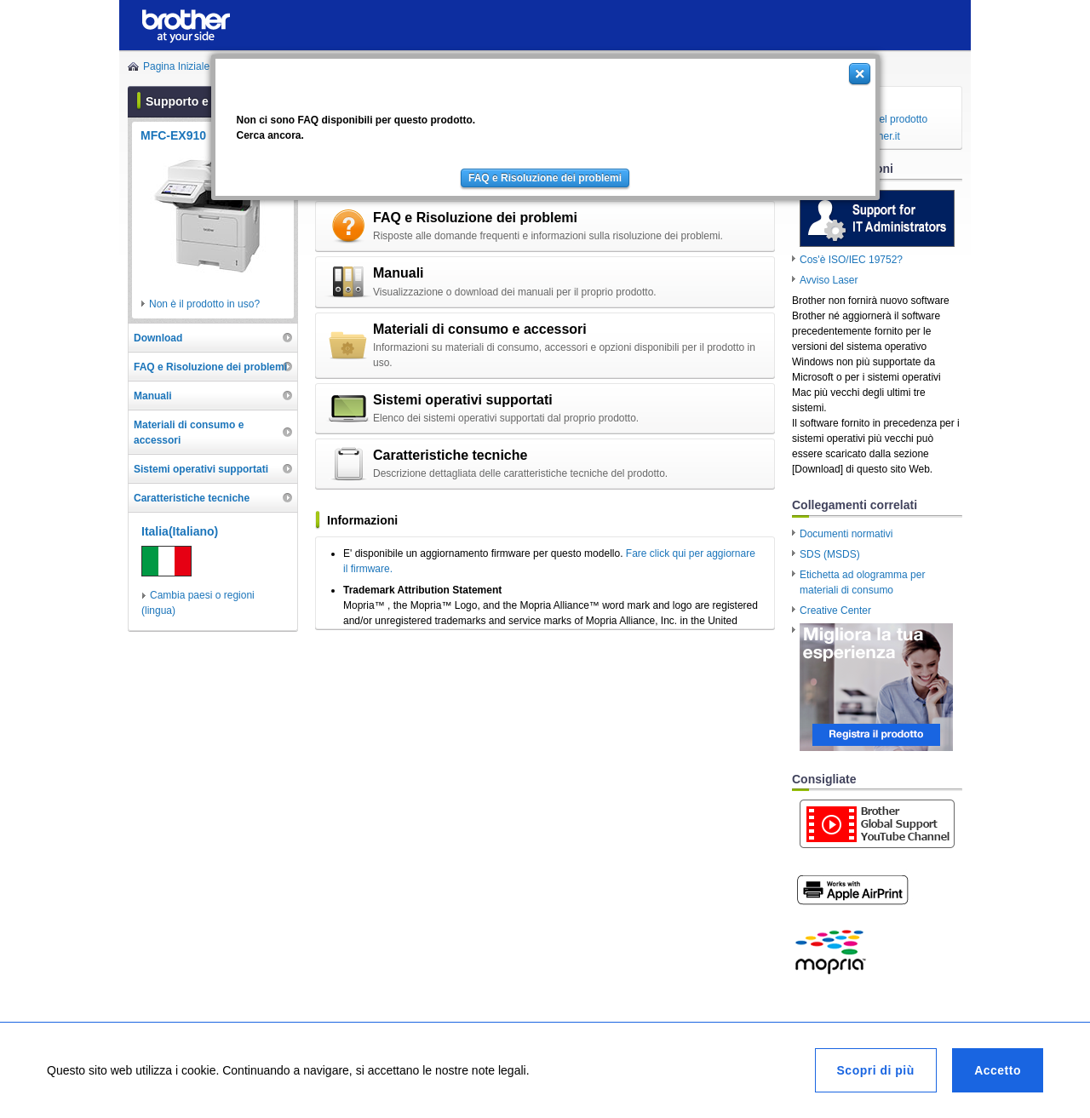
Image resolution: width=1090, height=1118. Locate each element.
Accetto (997, 1070)
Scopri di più (876, 1070)
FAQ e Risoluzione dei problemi (545, 178)
